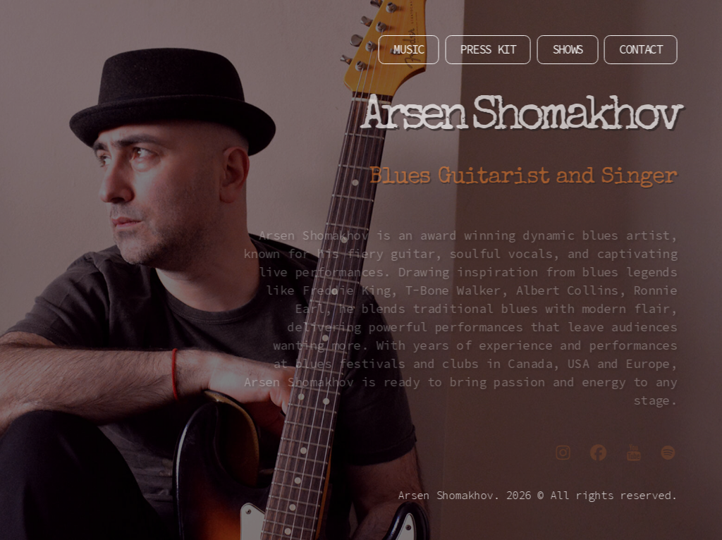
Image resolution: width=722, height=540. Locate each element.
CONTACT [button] (635, 49)
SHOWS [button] (562, 49)
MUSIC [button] (403, 49)
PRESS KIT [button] (482, 49)
